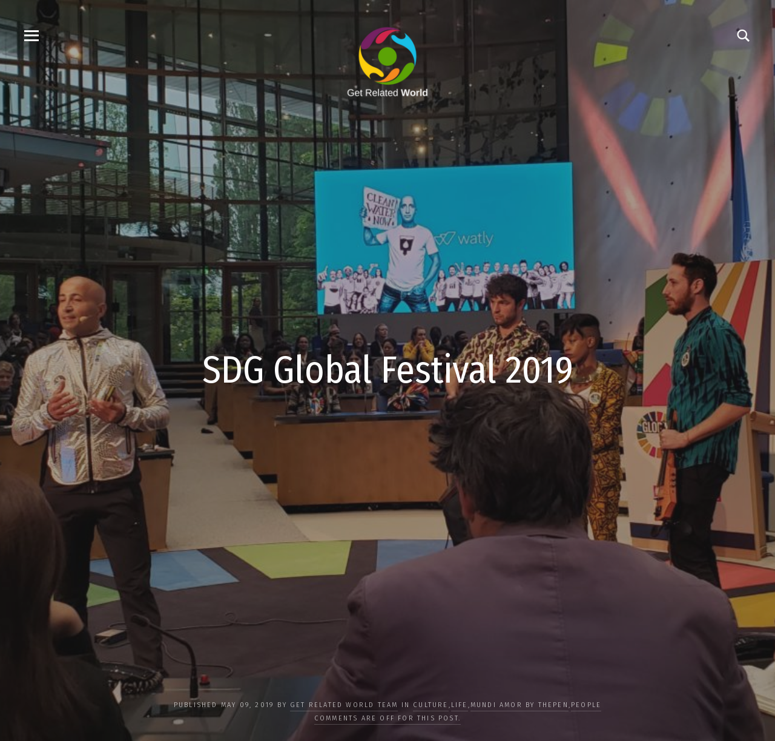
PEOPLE (586, 705)
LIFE (459, 705)
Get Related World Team (344, 705)
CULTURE (430, 705)
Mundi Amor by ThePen (519, 705)
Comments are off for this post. (387, 718)
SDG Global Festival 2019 (387, 369)
